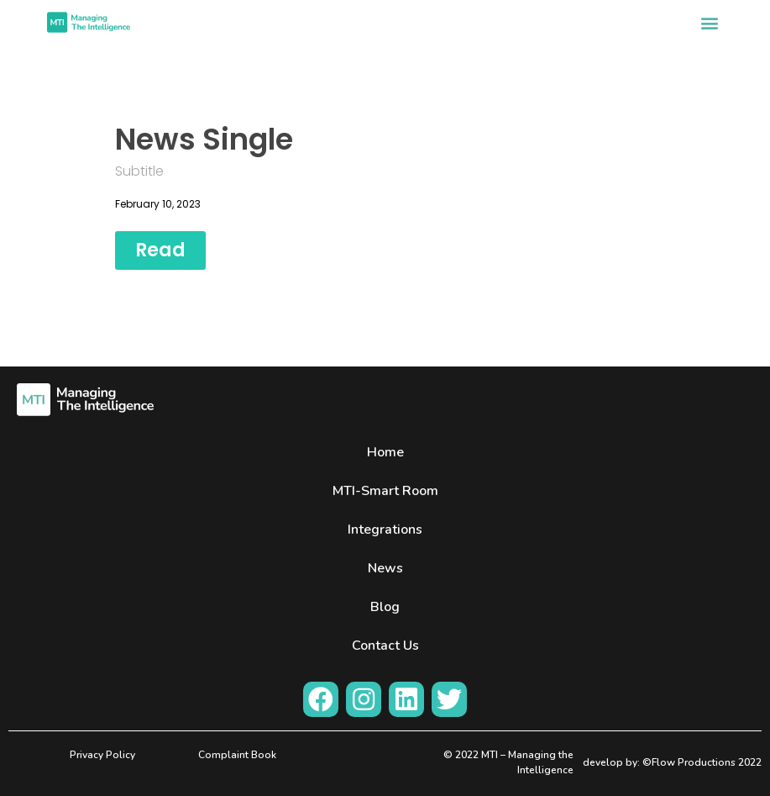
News (385, 568)
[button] (709, 22)
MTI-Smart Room (385, 491)
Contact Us (385, 645)
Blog (385, 607)
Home (385, 452)
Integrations (385, 529)
